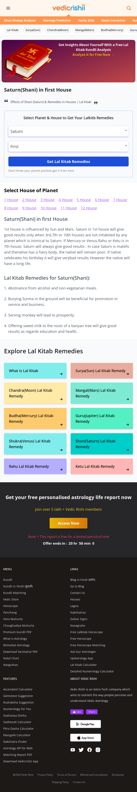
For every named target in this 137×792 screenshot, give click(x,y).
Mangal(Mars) (84, 30)
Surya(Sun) (33, 30)
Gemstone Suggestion (18, 696)
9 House (29, 207)
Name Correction (113, 20)
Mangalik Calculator (16, 735)
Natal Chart (11, 658)
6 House (102, 199)
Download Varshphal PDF (20, 652)
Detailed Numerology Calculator (92, 671)
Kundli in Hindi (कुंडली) (18, 586)
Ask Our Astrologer (83, 652)
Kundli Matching (14, 593)
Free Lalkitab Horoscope (86, 632)
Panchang (10, 612)
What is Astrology (15, 639)
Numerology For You (17, 709)
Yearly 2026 (86, 20)
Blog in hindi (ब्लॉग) (82, 580)
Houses (75, 599)
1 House (11, 199)
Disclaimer (118, 774)
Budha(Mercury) (112, 30)
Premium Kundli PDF (17, 632)
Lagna (74, 606)
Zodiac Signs (78, 619)
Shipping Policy (60, 782)
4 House (66, 199)
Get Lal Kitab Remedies (68, 161)
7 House (120, 199)
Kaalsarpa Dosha (14, 715)
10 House (48, 207)
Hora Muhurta (13, 619)
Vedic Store (11, 599)
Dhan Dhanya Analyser (20, 20)
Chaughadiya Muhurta (18, 625)
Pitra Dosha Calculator (18, 728)
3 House (47, 199)
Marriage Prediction (57, 20)
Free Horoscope (80, 639)
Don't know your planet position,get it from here (41, 171)
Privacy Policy (45, 774)
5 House (84, 199)
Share (91, 711)
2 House (29, 199)
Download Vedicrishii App (20, 761)
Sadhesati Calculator (17, 722)
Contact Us (77, 593)
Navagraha (77, 625)
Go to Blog (77, 586)
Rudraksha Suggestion (18, 702)
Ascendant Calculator (17, 689)
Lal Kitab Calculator (83, 665)
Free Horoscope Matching (87, 645)
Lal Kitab (13, 30)
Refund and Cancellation (94, 774)
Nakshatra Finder (15, 742)
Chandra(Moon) (57, 30)
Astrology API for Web (18, 748)
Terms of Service (66, 774)
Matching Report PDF (17, 755)
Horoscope (10, 606)
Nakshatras (78, 612)
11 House (69, 207)
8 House (11, 207)
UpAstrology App (81, 658)
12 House (89, 207)
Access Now (68, 523)
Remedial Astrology (16, 645)
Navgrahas (10, 665)
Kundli (7, 580)
